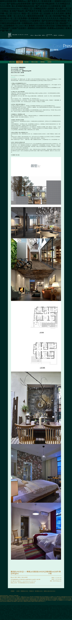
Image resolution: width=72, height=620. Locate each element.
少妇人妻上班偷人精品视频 (56, 611)
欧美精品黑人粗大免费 (61, 605)
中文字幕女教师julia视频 (67, 607)
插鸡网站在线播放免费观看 (47, 607)
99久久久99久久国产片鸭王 (66, 611)
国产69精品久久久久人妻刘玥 (26, 605)
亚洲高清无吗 (55, 618)
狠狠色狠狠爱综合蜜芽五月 (52, 613)
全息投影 (18, 591)
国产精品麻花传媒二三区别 (26, 610)
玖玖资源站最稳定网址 (52, 605)
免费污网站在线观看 (30, 608)
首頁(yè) (32, 35)
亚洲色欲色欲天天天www (15, 619)
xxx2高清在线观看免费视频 (39, 618)
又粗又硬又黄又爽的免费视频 (57, 607)
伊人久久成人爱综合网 (24, 618)
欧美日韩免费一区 (58, 616)
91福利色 (36, 608)
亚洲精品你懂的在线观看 (39, 616)
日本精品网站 (31, 618)
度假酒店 (42, 62)
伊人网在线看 (59, 613)
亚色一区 (40, 609)
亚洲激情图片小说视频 (30, 616)
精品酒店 (26, 62)
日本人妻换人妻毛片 (33, 615)
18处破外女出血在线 (16, 609)
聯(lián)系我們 (25, 577)
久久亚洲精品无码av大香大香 (19, 614)
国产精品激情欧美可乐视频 (16, 611)
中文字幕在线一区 (65, 614)
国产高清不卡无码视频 (19, 615)
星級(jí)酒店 (12, 62)
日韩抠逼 (8, 618)
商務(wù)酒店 (34, 62)
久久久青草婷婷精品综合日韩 (26, 609)
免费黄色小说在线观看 (34, 613)
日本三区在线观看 (17, 610)
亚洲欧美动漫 (23, 616)
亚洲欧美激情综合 (7, 611)
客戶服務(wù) (61, 35)
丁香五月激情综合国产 (10, 610)
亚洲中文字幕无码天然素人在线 (6, 608)
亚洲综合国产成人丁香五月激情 (56, 614)
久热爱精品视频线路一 (8, 609)
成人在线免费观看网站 (43, 613)
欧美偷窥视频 (9, 605)
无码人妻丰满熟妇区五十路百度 (30, 614)
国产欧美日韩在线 (34, 609)
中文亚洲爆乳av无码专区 (22, 608)
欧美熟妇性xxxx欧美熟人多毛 (49, 616)
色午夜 (17, 613)
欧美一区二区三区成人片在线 (36, 610)
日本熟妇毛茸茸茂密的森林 (9, 616)
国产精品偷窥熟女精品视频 (60, 615)
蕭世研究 (55, 35)
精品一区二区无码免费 (12, 613)
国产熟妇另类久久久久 (9, 607)
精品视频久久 (47, 614)
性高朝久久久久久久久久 (40, 614)
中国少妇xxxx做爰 (17, 616)
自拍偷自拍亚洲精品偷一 (48, 618)
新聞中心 (43, 35)
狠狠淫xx (39, 615)
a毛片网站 (67, 605)
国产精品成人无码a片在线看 (30, 607)
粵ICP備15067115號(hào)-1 (16, 581)
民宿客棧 (20, 62)
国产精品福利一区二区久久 (15, 618)
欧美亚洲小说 (42, 611)
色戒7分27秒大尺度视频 (16, 605)
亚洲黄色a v (65, 613)
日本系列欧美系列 (26, 615)
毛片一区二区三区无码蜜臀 (8, 614)
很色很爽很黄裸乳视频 (45, 615)
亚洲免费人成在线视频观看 (36, 605)
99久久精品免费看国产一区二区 (24, 613)
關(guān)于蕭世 (38, 35)
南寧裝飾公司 (31, 591)
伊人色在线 (66, 610)
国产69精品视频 (48, 611)
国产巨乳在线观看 (45, 605)
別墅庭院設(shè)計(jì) (24, 591)
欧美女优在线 (67, 615)
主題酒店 (49, 62)
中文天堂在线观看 (39, 607)
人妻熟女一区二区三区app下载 (54, 608)
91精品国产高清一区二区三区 (9, 615)
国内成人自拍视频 (17, 607)
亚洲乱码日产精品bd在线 (56, 609)
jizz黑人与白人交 (7, 619)
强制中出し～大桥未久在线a (47, 610)
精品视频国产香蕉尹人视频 (46, 609)
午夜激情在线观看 (24, 611)
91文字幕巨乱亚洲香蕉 (66, 616)
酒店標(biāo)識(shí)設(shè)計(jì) (49, 591)
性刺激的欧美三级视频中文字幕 (33, 611)
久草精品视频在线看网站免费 (43, 608)
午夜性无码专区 (15, 608)
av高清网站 (23, 607)
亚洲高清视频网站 (64, 609)
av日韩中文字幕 (52, 615)
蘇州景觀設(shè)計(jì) (39, 591)
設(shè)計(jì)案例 (49, 35)
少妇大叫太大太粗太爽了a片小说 (58, 610)
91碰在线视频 (63, 608)
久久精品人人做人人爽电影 (63, 618)
